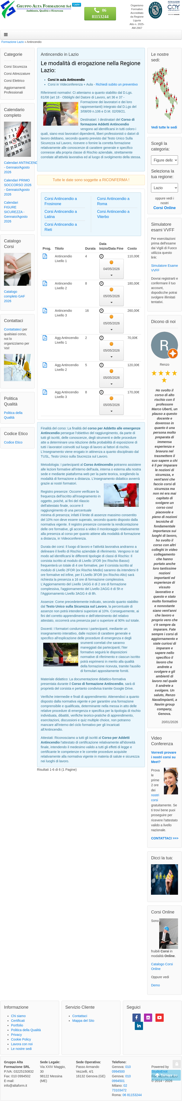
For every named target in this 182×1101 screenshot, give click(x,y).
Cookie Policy (21, 1039)
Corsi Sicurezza (15, 66)
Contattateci (13, 329)
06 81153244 (132, 1095)
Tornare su (166, 1075)
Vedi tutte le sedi (164, 127)
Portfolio (17, 1025)
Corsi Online (164, 208)
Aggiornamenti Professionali (14, 90)
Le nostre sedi (21, 1049)
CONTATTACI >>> (164, 838)
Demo (155, 985)
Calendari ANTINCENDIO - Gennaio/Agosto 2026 (23, 167)
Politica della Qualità (26, 1030)
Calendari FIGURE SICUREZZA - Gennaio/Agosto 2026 (15, 212)
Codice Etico (13, 442)
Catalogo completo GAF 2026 (14, 296)
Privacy (16, 1035)
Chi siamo (18, 1016)
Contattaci (79, 1016)
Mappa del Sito (83, 1020)
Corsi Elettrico (14, 81)
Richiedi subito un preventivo (117, 84)
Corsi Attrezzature (17, 73)
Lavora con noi (22, 1044)
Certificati (18, 1020)
